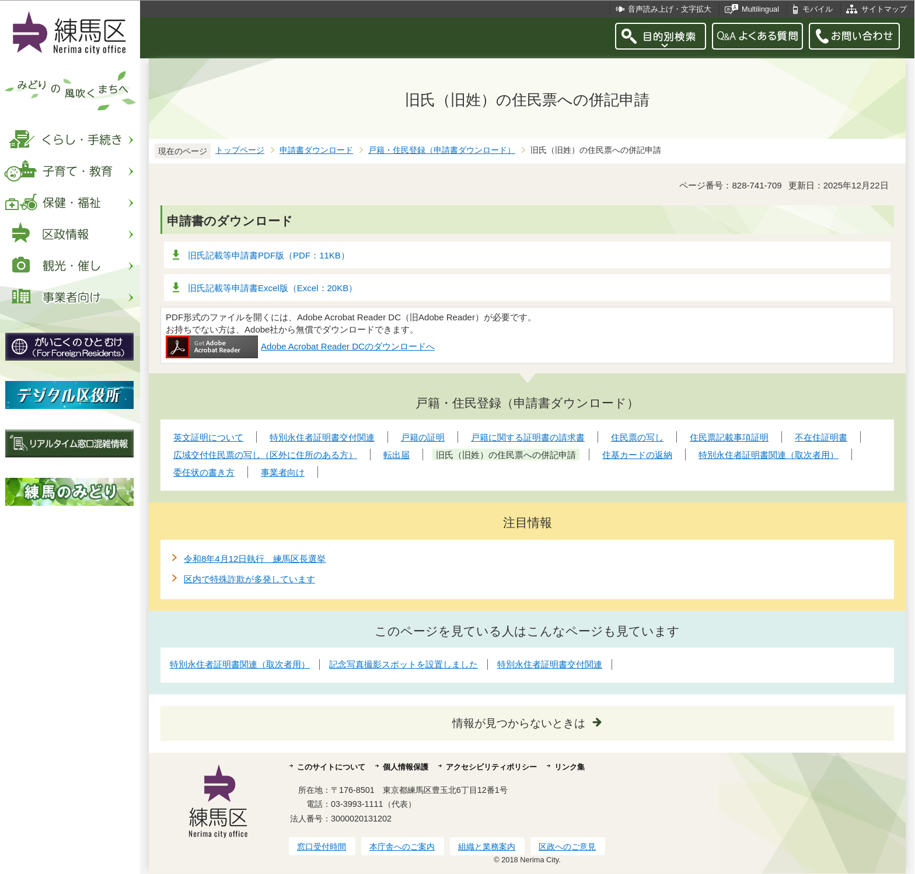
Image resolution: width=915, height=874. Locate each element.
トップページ (239, 150)
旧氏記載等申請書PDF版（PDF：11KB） (269, 255)
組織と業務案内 (486, 846)
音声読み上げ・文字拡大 (669, 9)
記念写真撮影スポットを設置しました (403, 664)
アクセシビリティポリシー (491, 767)
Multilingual (760, 9)
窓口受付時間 (321, 846)
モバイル (817, 9)
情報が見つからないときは (518, 723)
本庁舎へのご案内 (402, 846)
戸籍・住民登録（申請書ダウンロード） (441, 150)
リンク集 (569, 767)
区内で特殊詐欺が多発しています (249, 579)
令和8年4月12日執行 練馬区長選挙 (255, 559)
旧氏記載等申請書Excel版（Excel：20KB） (272, 288)
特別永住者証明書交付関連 (549, 664)
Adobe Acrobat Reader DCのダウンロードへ (300, 346)
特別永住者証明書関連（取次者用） (240, 664)
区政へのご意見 (567, 846)
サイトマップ (884, 9)
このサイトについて (331, 767)
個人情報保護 (405, 767)
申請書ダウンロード (316, 150)
